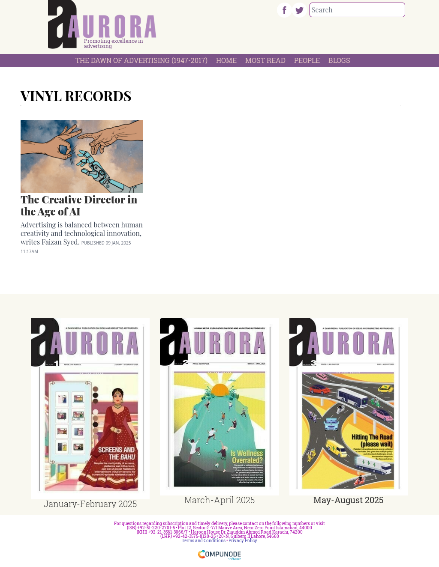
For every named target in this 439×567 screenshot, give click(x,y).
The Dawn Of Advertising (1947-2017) (141, 60)
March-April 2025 (219, 499)
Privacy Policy (243, 540)
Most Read (265, 60)
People (307, 60)
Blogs (339, 60)
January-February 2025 (90, 503)
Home (226, 60)
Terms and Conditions (204, 540)
